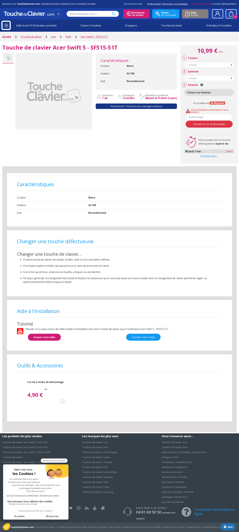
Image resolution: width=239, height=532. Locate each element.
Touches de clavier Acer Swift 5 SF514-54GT (26, 452)
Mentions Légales (98, 527)
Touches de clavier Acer (95, 447)
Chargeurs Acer (170, 457)
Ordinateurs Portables (219, 25)
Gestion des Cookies (174, 527)
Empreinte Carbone (173, 482)
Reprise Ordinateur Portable (178, 491)
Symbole (190, 71)
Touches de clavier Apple (96, 457)
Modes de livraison (172, 472)
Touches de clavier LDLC (95, 482)
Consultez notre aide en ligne (214, 511)
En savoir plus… (209, 155)
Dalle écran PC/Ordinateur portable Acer (184, 452)
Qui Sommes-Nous (45, 527)
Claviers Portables (90, 25)
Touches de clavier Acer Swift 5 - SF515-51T (26, 462)
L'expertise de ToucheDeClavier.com (204, 527)
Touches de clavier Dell (94, 467)
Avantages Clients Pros (174, 496)
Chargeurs (131, 25)
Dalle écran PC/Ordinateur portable (36, 25)
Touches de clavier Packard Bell (99, 472)
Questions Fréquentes (174, 486)
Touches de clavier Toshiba (97, 462)
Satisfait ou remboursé (174, 467)
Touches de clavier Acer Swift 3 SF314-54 (25, 442)
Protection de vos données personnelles (142, 527)
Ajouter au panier (62, 401)
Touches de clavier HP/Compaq (99, 452)
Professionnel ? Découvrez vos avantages (167, 3)
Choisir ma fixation (199, 92)
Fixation (190, 85)
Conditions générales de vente (72, 527)
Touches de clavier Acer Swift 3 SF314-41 (25, 447)
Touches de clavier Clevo (95, 486)
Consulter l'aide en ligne (143, 337)
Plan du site (114, 527)
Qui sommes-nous (133, 3)
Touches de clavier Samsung (97, 491)
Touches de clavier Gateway (97, 477)
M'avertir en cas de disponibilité (209, 124)
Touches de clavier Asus (95, 442)
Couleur (190, 58)
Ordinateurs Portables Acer (177, 462)
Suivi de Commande (172, 501)
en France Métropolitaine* (215, 3)
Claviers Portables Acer (174, 447)
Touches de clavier (171, 25)
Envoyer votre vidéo (44, 337)
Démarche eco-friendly (174, 477)
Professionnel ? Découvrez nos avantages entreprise (136, 106)
